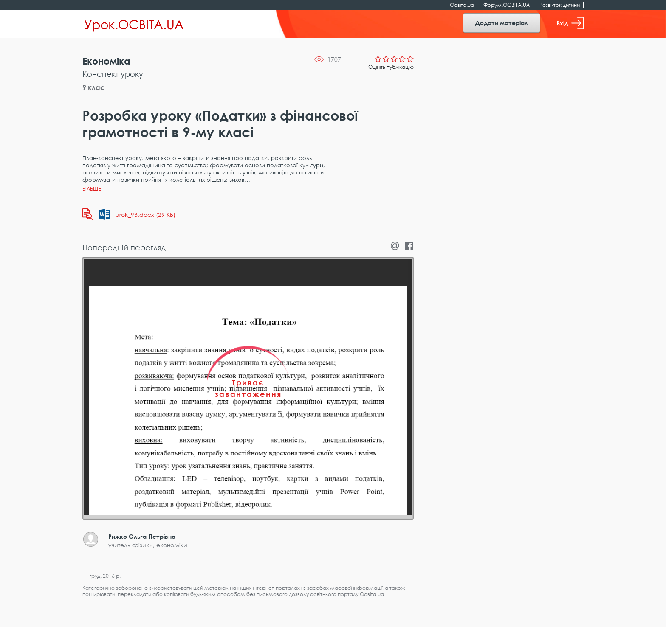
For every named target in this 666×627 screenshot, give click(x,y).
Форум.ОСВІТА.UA (506, 5)
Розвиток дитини (559, 5)
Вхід (570, 23)
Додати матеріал (501, 22)
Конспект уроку (112, 74)
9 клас (93, 87)
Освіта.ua (462, 5)
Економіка (106, 61)
